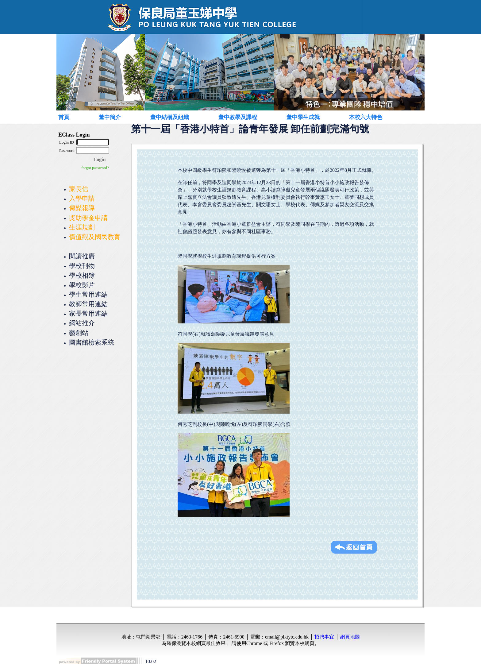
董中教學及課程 (237, 117)
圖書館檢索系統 (91, 342)
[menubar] (233, 117)
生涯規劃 (82, 227)
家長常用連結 (88, 313)
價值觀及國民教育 (95, 236)
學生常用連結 (88, 294)
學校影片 (82, 284)
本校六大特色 (365, 117)
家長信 (78, 188)
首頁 (63, 117)
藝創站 (78, 332)
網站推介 (82, 322)
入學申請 (82, 198)
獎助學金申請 (88, 217)
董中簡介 (110, 117)
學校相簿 (82, 275)
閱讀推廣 (82, 256)
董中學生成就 (303, 117)
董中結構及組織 (169, 117)
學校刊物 (82, 265)
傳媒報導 (82, 207)
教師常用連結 (88, 303)
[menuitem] (70, 117)
